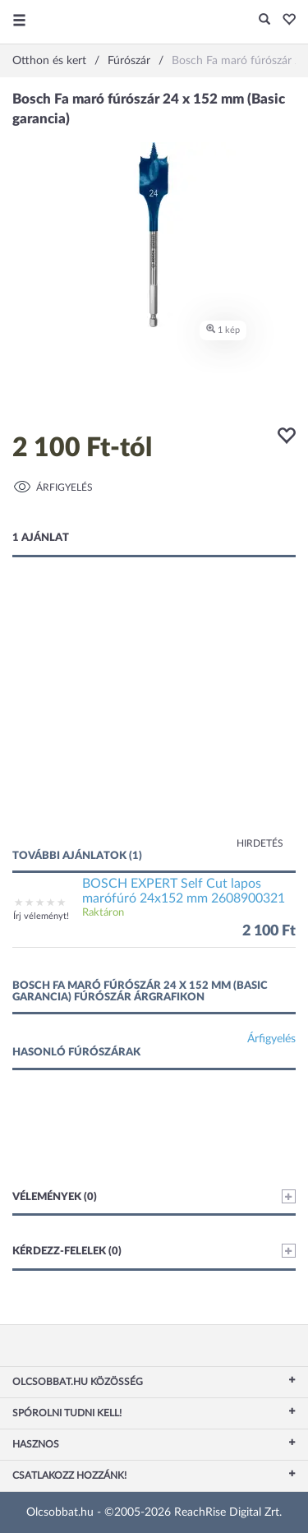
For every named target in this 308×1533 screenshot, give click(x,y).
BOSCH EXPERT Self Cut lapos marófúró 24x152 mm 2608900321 (183, 891)
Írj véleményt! (41, 916)
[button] (285, 20)
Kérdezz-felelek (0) (154, 1251)
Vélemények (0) (154, 1196)
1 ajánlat (40, 538)
